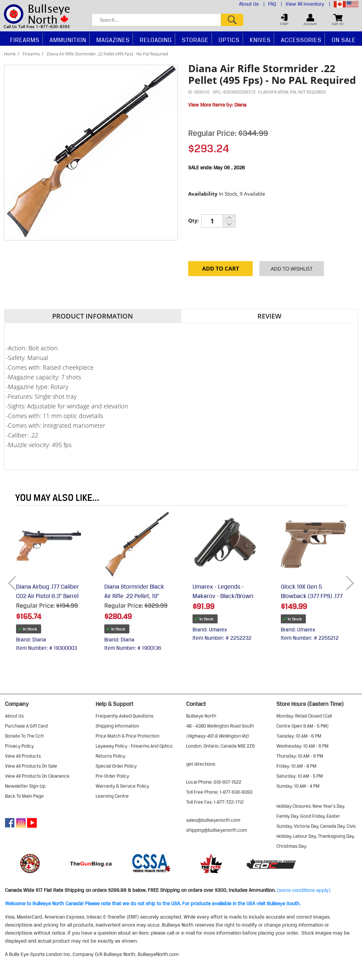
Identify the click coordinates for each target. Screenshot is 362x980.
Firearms (31, 54)
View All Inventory (307, 4)
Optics (229, 39)
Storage (195, 39)
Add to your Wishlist (291, 270)
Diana (240, 105)
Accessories (301, 39)
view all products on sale (31, 766)
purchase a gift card (26, 726)
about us (14, 716)
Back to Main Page (24, 796)
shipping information (117, 726)
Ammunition (67, 39)
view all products (23, 756)
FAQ (275, 4)
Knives (260, 39)
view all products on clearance (37, 776)
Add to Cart (220, 270)
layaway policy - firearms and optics (134, 746)
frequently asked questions (124, 716)
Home (10, 54)
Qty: (193, 220)
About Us (252, 4)
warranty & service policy (122, 786)
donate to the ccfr (24, 736)
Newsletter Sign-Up (25, 786)
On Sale (344, 39)
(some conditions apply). (304, 890)
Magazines (113, 39)
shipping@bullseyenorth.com (216, 830)
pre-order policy (112, 776)
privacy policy (19, 746)
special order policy (116, 766)
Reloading (156, 39)
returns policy (110, 756)
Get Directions (200, 764)
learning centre (112, 796)
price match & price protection (127, 736)
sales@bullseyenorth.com (213, 820)
